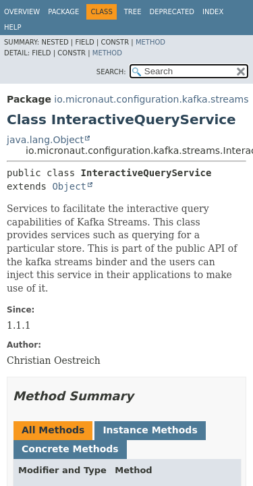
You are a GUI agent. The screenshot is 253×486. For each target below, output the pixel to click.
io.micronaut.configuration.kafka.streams (151, 99)
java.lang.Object (45, 139)
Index (212, 12)
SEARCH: (111, 72)
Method (150, 42)
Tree (133, 12)
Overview (22, 12)
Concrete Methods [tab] (70, 448)
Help (12, 27)
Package (63, 12)
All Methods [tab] (53, 430)
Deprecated (171, 12)
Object (69, 186)
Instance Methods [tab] (150, 430)
